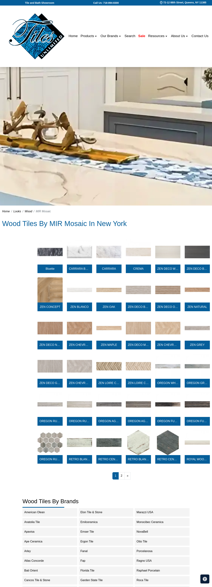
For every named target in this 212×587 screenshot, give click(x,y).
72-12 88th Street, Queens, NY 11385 (184, 2)
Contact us (199, 36)
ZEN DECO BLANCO (138, 306)
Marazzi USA (148, 512)
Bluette (50, 268)
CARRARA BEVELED (79, 268)
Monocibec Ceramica (153, 522)
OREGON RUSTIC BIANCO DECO (79, 421)
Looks (17, 211)
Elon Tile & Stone (93, 512)
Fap (85, 560)
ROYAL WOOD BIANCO (197, 459)
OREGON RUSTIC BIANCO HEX (50, 459)
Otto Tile (144, 541)
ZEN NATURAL (197, 306)
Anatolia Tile (35, 522)
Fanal (87, 551)
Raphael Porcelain (151, 570)
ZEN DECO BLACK (197, 268)
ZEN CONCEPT (50, 306)
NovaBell (145, 531)
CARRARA (109, 268)
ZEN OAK (109, 306)
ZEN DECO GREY (50, 383)
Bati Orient (33, 570)
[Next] (127, 475)
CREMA (138, 268)
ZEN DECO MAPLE (138, 344)
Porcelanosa (147, 551)
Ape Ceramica (36, 541)
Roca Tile (145, 580)
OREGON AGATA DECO (138, 421)
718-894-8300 (111, 2)
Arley (30, 551)
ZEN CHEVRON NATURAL (79, 344)
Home (73, 36)
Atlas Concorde (37, 560)
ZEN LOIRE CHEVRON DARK (109, 383)
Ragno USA (148, 560)
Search (130, 36)
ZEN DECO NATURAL (50, 344)
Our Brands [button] (109, 36)
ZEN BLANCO (79, 306)
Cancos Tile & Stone (40, 580)
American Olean (37, 512)
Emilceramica (92, 522)
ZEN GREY (197, 344)
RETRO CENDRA (109, 459)
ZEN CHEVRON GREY (79, 383)
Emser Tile (90, 531)
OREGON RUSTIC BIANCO (50, 421)
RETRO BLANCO (79, 459)
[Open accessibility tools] (204, 579)
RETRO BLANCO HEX (138, 459)
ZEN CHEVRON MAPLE (167, 344)
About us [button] (178, 36)
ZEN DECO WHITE (167, 268)
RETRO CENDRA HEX (167, 459)
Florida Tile (90, 570)
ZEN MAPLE (109, 344)
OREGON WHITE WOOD (167, 383)
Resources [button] (156, 36)
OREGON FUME (167, 421)
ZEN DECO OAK (167, 306)
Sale (141, 36)
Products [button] (87, 36)
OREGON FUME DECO (197, 421)
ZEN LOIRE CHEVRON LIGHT (138, 383)
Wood (28, 211)
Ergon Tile (89, 541)
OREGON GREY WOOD (197, 383)
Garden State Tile (95, 580)
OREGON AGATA (109, 421)
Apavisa (32, 531)
